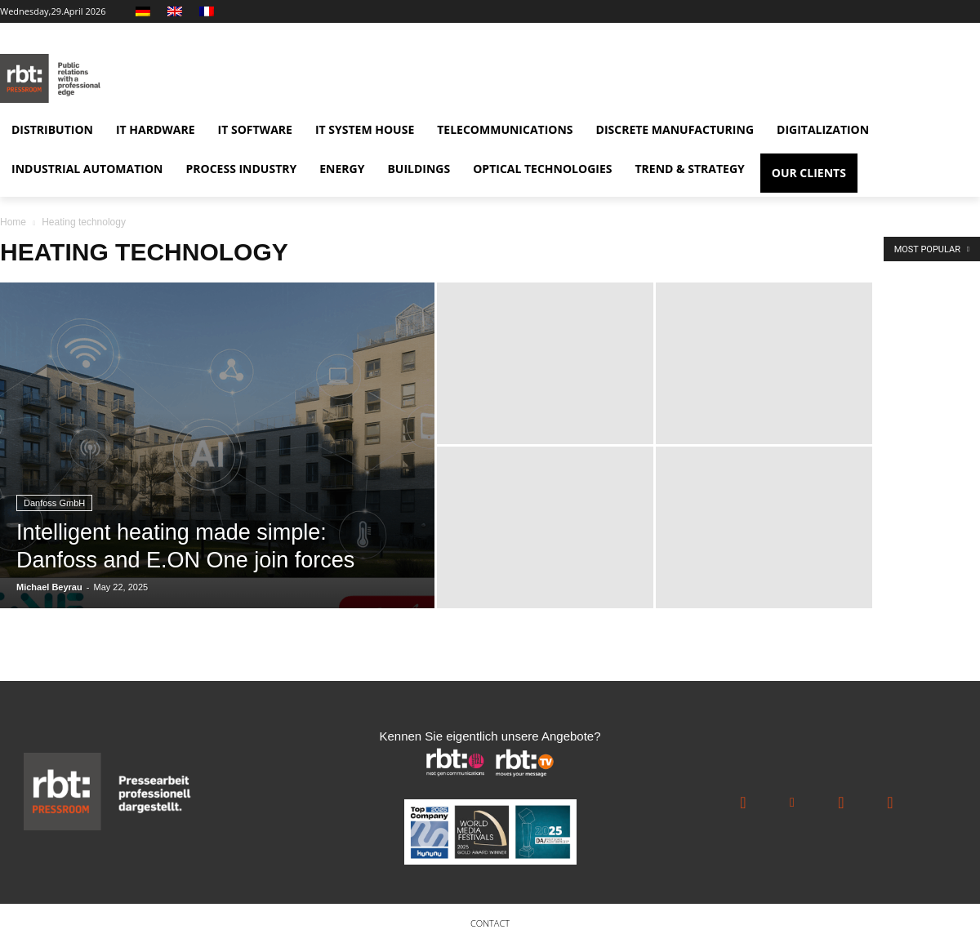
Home (13, 222)
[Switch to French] (208, 11)
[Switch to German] (145, 11)
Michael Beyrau (49, 587)
